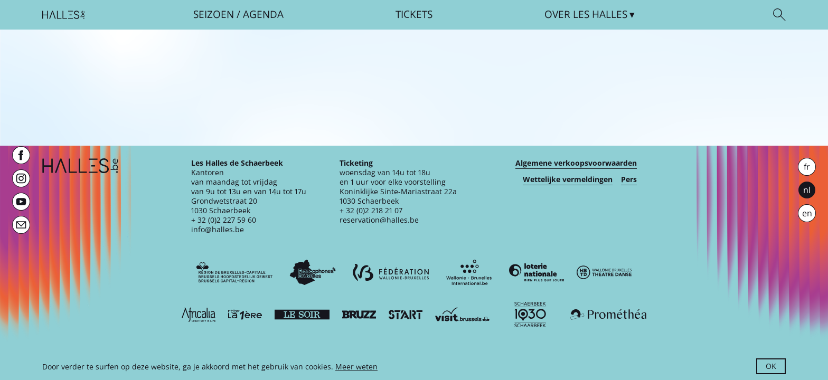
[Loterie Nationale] (536, 272)
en (807, 213)
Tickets (414, 14)
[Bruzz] (359, 314)
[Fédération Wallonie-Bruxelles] (391, 272)
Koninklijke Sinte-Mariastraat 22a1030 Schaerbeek (398, 196)
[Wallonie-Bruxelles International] (468, 272)
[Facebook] (21, 155)
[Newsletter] (21, 224)
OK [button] (771, 366)
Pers (629, 179)
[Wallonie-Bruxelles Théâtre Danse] (604, 272)
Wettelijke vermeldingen (568, 179)
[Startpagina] (63, 15)
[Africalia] (198, 314)
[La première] (245, 314)
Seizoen (213, 14)
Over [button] (585, 14)
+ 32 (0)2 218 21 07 (371, 210)
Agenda (263, 14)
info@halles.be (217, 229)
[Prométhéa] (608, 314)
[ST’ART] (405, 314)
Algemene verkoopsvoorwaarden (576, 163)
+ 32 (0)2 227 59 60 (223, 220)
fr (807, 167)
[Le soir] (302, 314)
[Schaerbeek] (530, 314)
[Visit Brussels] (462, 314)
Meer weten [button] (356, 367)
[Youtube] (21, 201)
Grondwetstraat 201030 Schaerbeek (224, 205)
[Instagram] (21, 178)
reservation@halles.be (379, 220)
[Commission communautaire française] (312, 272)
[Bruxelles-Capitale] (234, 272)
